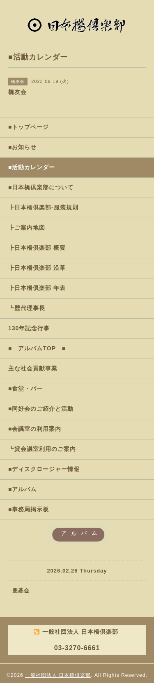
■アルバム (22, 489)
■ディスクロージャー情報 (44, 469)
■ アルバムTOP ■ (37, 348)
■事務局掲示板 (28, 509)
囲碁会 (21, 590)
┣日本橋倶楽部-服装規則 (43, 207)
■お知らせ (22, 147)
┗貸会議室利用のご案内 (42, 449)
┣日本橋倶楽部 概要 (37, 247)
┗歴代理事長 (26, 308)
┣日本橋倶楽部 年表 (37, 288)
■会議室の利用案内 (34, 428)
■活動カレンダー (31, 167)
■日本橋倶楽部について (41, 187)
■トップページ (28, 127)
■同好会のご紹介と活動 (41, 408)
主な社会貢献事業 (32, 368)
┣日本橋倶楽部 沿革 (37, 267)
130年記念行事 (29, 328)
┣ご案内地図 (26, 227)
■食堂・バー (25, 388)
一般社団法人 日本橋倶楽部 (58, 675)
